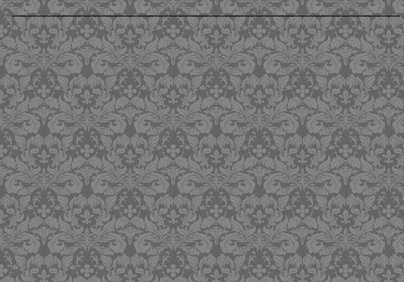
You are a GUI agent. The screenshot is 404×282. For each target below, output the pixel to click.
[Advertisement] (161, 148)
